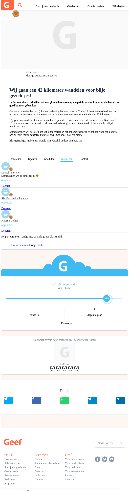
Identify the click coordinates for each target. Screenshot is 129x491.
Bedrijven (9, 479)
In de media (41, 475)
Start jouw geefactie (47, 6)
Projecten (9, 483)
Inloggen (119, 6)
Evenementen (11, 475)
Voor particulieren (74, 463)
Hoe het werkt (12, 459)
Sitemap (69, 479)
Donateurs (15, 158)
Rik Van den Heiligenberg (15, 198)
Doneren (6, 185)
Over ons (40, 471)
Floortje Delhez (41, 75)
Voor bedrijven (73, 467)
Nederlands (105, 443)
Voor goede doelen (75, 459)
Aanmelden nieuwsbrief (47, 463)
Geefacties (73, 6)
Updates (32, 158)
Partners (69, 475)
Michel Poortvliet (10, 172)
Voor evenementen (75, 471)
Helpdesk (40, 459)
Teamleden (67, 158)
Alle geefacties (12, 463)
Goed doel (49, 158)
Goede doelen (96, 6)
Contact (84, 158)
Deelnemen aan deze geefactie (25, 245)
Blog (37, 467)
